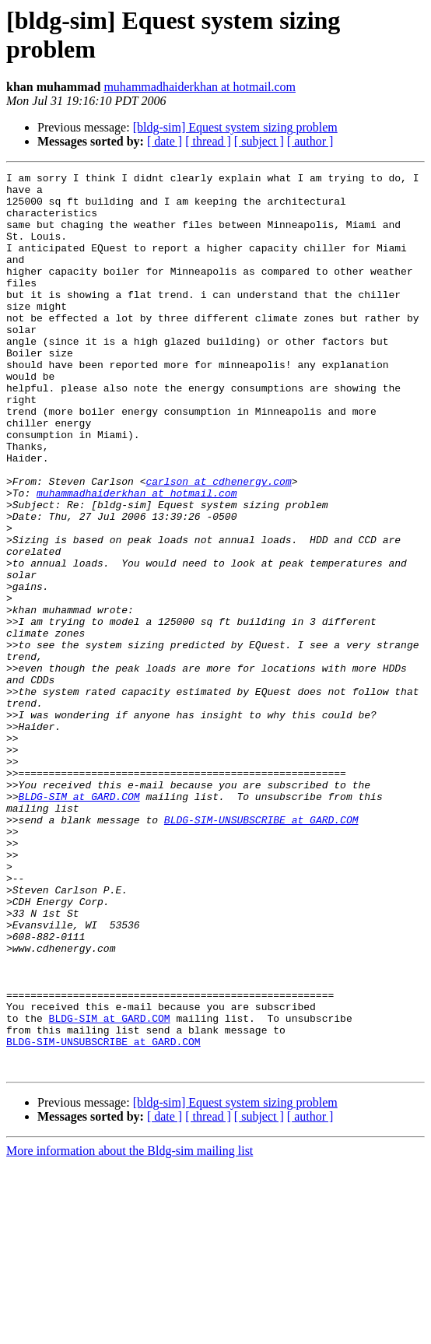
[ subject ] (259, 141)
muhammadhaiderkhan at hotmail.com (199, 86)
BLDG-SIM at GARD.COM (79, 922)
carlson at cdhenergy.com (218, 544)
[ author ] (310, 141)
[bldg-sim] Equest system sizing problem (235, 127)
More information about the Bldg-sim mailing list (129, 1330)
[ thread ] (208, 141)
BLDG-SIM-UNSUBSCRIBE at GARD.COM (261, 950)
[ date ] (164, 141)
